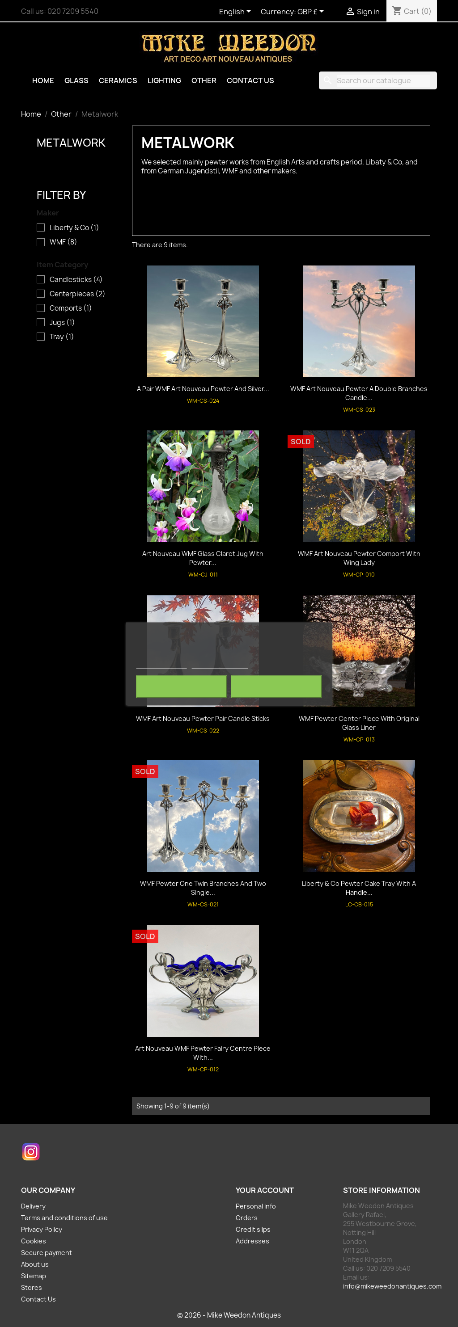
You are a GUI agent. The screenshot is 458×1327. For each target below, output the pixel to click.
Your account (265, 1190)
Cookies (33, 1241)
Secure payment (46, 1252)
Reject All (181, 686)
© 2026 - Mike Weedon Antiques (229, 1315)
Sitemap (33, 1276)
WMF (63, 242)
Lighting (164, 80)
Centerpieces (78, 294)
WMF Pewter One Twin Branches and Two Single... (203, 888)
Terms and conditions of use (64, 1217)
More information (161, 664)
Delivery (33, 1206)
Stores (31, 1287)
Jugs (62, 322)
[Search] (378, 80)
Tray (62, 337)
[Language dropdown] (236, 12)
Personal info (256, 1206)
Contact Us (250, 80)
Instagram (31, 1152)
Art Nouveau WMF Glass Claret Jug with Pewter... (202, 558)
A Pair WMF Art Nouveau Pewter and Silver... (203, 388)
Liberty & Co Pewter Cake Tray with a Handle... (359, 888)
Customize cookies (219, 664)
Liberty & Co (74, 227)
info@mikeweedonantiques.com (392, 1286)
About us (35, 1264)
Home (43, 80)
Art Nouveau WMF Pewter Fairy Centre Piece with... (203, 1053)
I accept (276, 686)
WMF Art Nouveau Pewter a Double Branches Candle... (359, 393)
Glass (76, 80)
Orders (247, 1217)
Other (203, 80)
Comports (71, 308)
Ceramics (118, 80)
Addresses (252, 1241)
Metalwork (71, 142)
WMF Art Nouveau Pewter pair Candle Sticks (203, 718)
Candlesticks (76, 279)
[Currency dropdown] (312, 12)
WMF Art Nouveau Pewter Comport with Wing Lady (359, 558)
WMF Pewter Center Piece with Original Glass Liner (359, 723)
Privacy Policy (41, 1229)
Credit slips (253, 1229)
